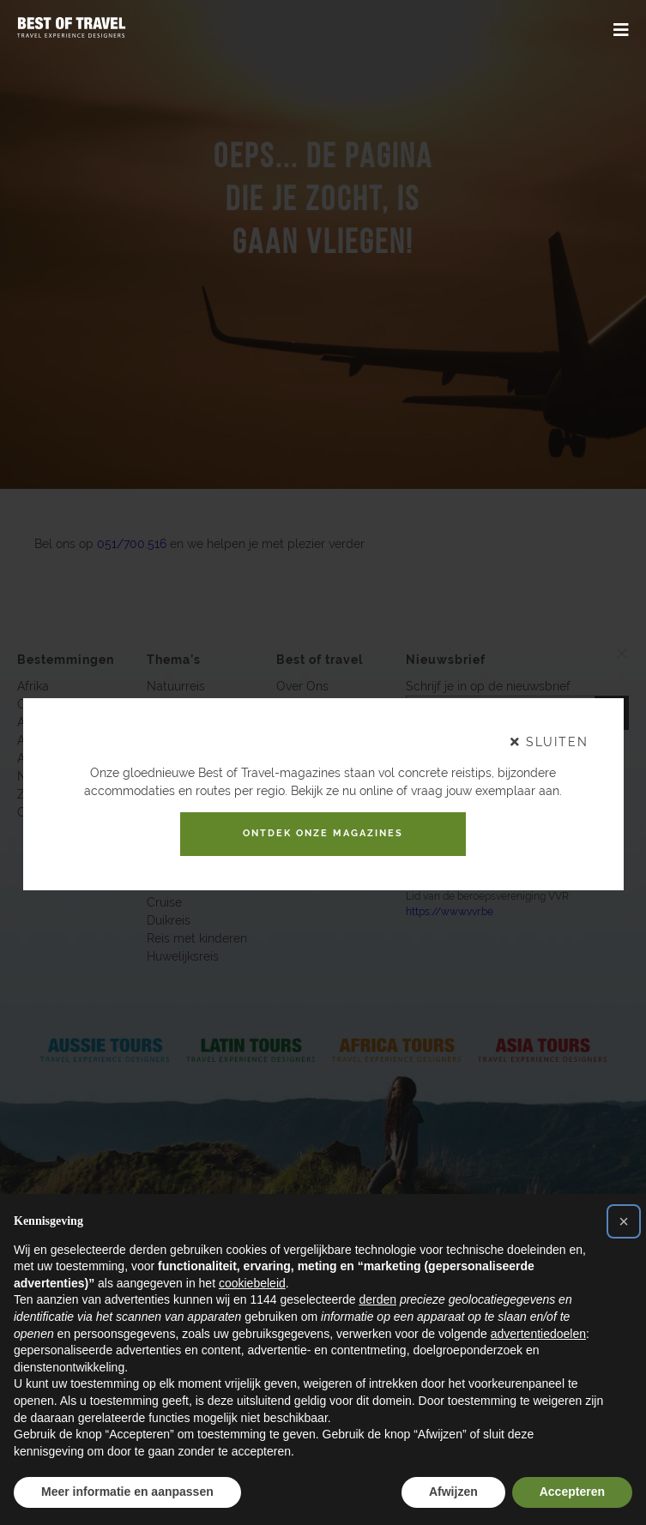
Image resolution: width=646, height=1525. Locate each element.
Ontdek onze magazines (323, 834)
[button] (623, 1221)
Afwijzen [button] (453, 1491)
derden (377, 1299)
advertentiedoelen (538, 1334)
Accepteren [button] (572, 1491)
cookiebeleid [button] (252, 1283)
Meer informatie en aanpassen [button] (127, 1491)
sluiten (549, 737)
